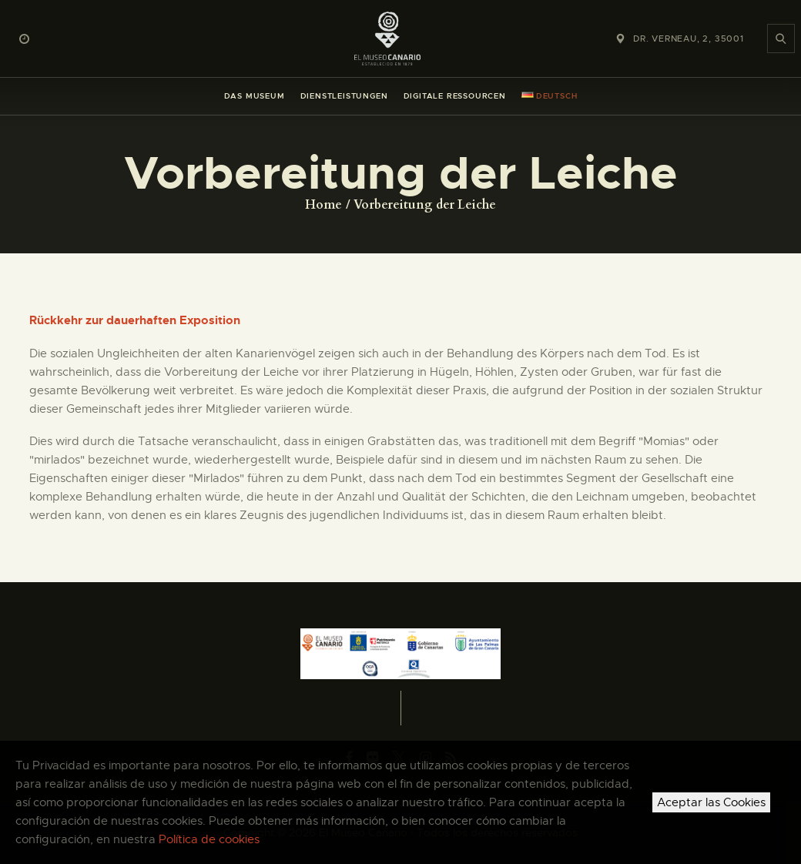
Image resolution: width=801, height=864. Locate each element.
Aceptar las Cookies (711, 802)
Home (323, 204)
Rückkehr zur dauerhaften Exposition (134, 320)
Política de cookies (209, 839)
